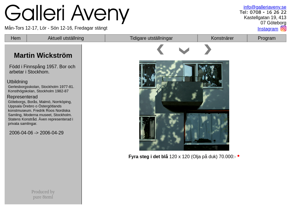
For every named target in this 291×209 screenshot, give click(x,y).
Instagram (268, 28)
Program (267, 38)
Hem (16, 38)
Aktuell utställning (66, 38)
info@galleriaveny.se (264, 7)
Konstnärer (222, 38)
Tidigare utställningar (151, 38)
